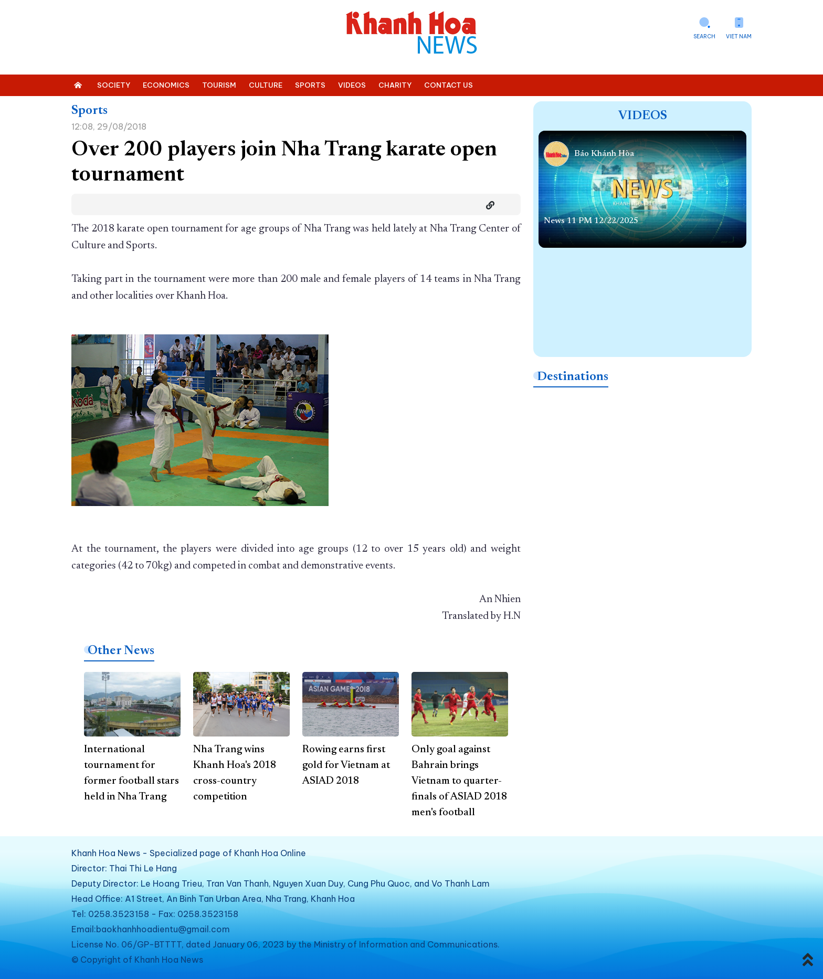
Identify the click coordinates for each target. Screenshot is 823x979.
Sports (89, 110)
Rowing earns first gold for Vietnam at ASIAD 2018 (346, 765)
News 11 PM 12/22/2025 (591, 221)
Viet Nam (739, 36)
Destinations (572, 377)
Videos (642, 116)
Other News (121, 651)
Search (704, 36)
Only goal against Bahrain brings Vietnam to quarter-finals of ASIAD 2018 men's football (459, 781)
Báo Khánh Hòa (604, 154)
